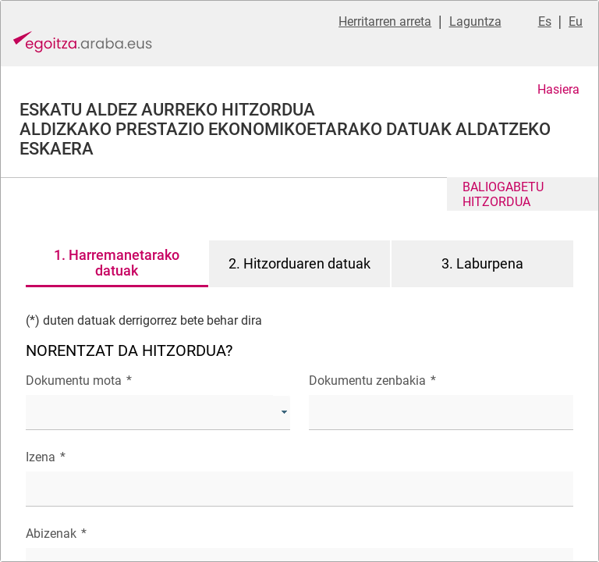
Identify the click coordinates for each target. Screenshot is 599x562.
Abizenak (56, 533)
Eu (576, 21)
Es (544, 21)
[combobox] (158, 412)
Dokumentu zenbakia (372, 380)
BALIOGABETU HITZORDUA (503, 194)
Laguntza (475, 21)
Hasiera (558, 89)
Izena (46, 457)
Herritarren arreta (384, 21)
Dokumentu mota (79, 380)
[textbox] (441, 412)
